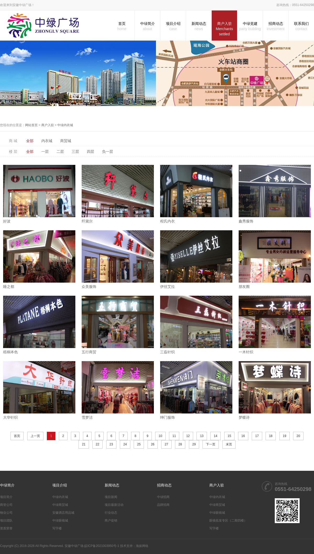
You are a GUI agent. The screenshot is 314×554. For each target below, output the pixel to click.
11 (174, 436)
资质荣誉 (6, 528)
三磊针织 (167, 352)
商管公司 (6, 505)
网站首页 (31, 125)
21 (83, 444)
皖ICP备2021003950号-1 (101, 546)
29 (194, 444)
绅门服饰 (167, 417)
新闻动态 (198, 26)
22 (97, 444)
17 (257, 436)
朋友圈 (244, 286)
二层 (60, 151)
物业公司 (6, 512)
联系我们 (301, 26)
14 (215, 436)
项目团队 (6, 520)
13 (201, 436)
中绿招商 (163, 497)
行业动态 (111, 512)
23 (111, 444)
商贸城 (65, 141)
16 (243, 436)
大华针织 (10, 417)
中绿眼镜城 (60, 520)
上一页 (35, 436)
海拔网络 (142, 546)
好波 (6, 221)
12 (188, 436)
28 (180, 444)
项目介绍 (173, 26)
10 (160, 436)
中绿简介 (147, 26)
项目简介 (6, 497)
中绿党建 (250, 26)
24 (125, 444)
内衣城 (46, 141)
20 (298, 436)
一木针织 (246, 352)
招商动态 (275, 26)
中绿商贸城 (60, 505)
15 (229, 436)
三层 (75, 151)
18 (270, 436)
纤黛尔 (87, 221)
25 (139, 444)
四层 (90, 151)
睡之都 (8, 286)
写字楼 (57, 528)
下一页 (210, 444)
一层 (45, 151)
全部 (29, 141)
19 (284, 436)
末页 (229, 444)
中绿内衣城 (65, 125)
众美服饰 (89, 286)
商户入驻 (224, 29)
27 (166, 444)
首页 (121, 26)
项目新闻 (111, 497)
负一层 (107, 151)
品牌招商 (163, 505)
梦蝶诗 (244, 417)
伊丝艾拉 (167, 286)
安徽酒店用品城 (63, 512)
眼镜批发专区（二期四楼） (228, 520)
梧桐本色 (10, 352)
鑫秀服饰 (246, 221)
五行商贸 (89, 352)
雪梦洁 (87, 417)
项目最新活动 (114, 505)
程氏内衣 (167, 221)
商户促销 (111, 520)
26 (152, 444)
